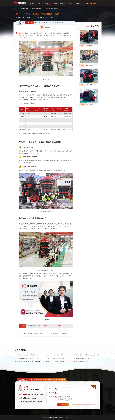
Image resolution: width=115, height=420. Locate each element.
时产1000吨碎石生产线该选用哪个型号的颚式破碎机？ (88, 355)
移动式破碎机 (90, 65)
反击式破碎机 (90, 104)
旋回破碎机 (22, 33)
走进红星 (70, 3)
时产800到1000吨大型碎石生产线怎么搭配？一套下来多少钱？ (31, 355)
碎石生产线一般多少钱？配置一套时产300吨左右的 (28, 361)
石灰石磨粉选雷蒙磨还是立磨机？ (35, 333)
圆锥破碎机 (89, 84)
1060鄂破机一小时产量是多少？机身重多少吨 (65, 333)
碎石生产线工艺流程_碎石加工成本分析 (55, 361)
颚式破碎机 (89, 45)
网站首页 (32, 3)
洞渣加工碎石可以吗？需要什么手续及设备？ (56, 355)
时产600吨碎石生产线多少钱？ (83, 361)
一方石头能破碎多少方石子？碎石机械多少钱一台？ (29, 358)
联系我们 (77, 3)
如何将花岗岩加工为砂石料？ (82, 358)
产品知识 (33, 8)
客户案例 (55, 3)
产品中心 (40, 3)
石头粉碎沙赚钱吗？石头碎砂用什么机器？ (56, 358)
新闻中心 (47, 3)
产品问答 (62, 3)
